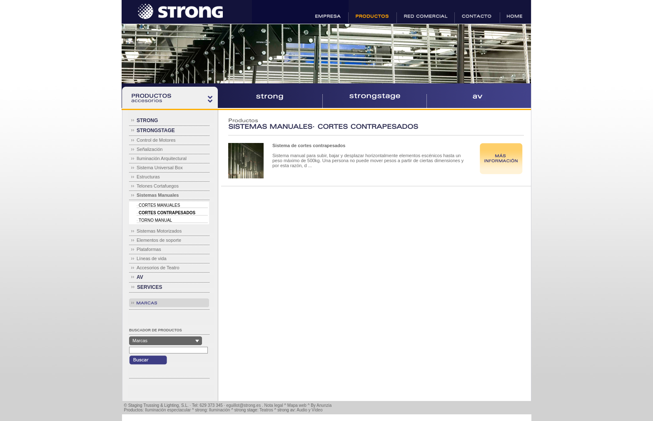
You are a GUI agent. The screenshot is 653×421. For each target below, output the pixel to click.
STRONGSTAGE (156, 130)
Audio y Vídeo (309, 410)
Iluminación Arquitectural (162, 158)
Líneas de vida (152, 258)
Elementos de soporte (159, 240)
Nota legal (273, 405)
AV (140, 277)
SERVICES (149, 287)
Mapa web (297, 405)
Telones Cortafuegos (158, 185)
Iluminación (219, 410)
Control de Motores (156, 140)
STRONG (147, 120)
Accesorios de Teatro (158, 267)
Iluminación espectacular (168, 410)
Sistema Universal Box (160, 167)
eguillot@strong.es (243, 405)
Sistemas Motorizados (159, 230)
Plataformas (149, 249)
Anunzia (324, 405)
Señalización (149, 149)
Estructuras (148, 176)
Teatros (266, 410)
